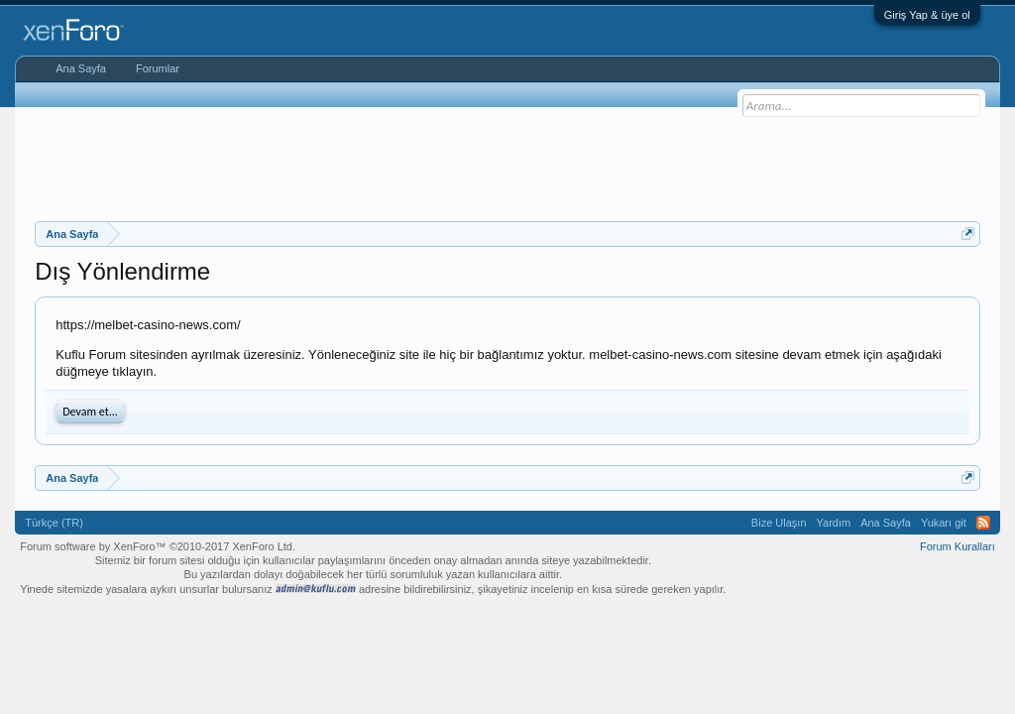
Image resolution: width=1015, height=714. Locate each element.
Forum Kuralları (957, 546)
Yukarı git (943, 523)
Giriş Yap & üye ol (927, 15)
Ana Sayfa (81, 68)
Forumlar (157, 68)
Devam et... (90, 411)
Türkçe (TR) (54, 523)
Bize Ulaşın (779, 523)
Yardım (834, 523)
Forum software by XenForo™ (157, 546)
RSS (983, 523)
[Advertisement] (507, 161)
